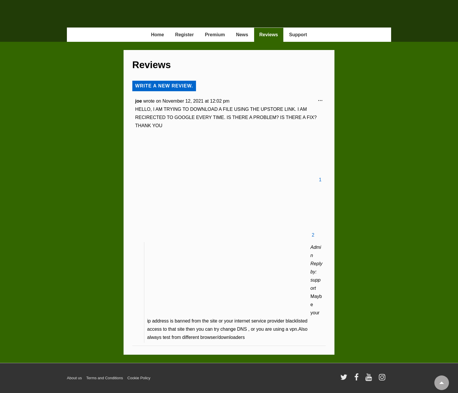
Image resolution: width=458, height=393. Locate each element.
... (322, 100)
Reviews (268, 34)
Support (298, 34)
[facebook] (357, 379)
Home (157, 34)
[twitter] (345, 379)
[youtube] (369, 379)
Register (184, 34)
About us (74, 378)
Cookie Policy (138, 378)
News (242, 34)
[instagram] (383, 379)
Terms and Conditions (104, 378)
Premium (215, 34)
